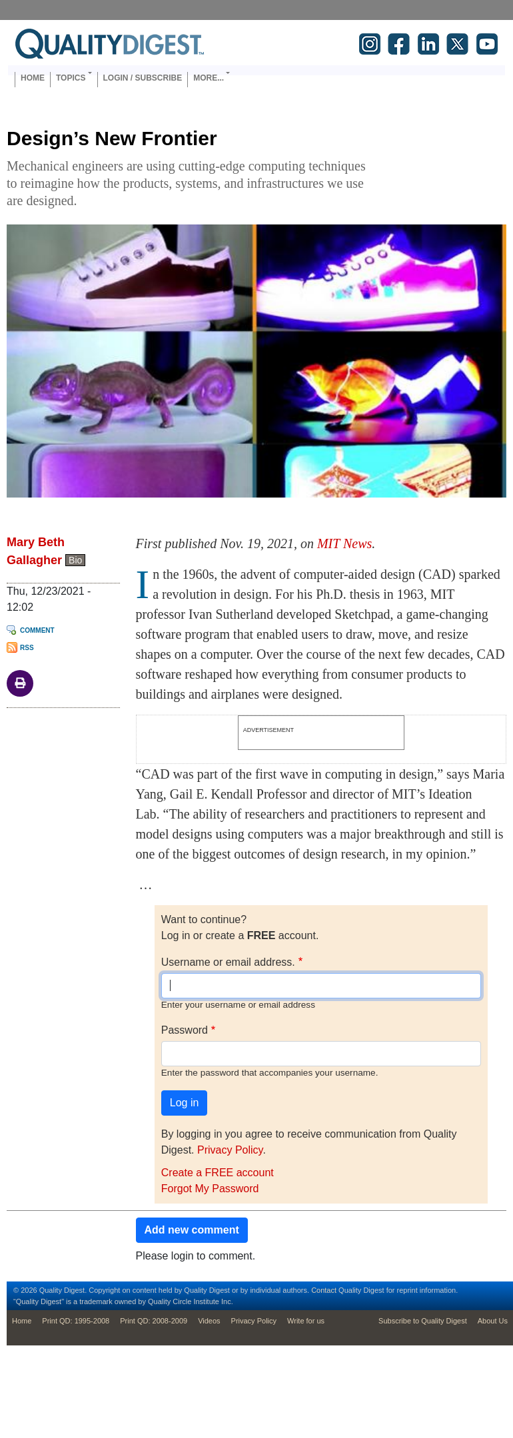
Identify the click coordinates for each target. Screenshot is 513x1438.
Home (33, 78)
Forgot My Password (210, 1188)
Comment (37, 630)
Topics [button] (70, 78)
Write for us (305, 1321)
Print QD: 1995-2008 (75, 1321)
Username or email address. (228, 962)
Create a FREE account (217, 1172)
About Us (493, 1321)
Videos (209, 1321)
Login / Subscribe (143, 78)
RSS (27, 647)
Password (184, 1030)
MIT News (344, 543)
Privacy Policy (229, 1150)
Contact (323, 1290)
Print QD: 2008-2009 (153, 1321)
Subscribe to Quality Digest (422, 1321)
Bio (75, 560)
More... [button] (208, 78)
